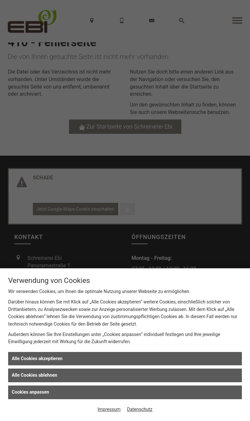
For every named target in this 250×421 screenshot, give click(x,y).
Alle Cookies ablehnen (34, 375)
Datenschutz (139, 409)
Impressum (109, 409)
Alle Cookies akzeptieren (37, 358)
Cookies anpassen (30, 392)
